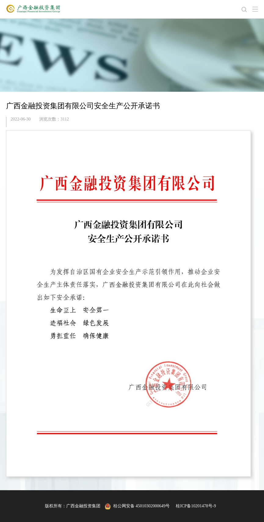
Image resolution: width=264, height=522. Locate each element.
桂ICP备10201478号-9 (196, 506)
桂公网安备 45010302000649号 (137, 506)
